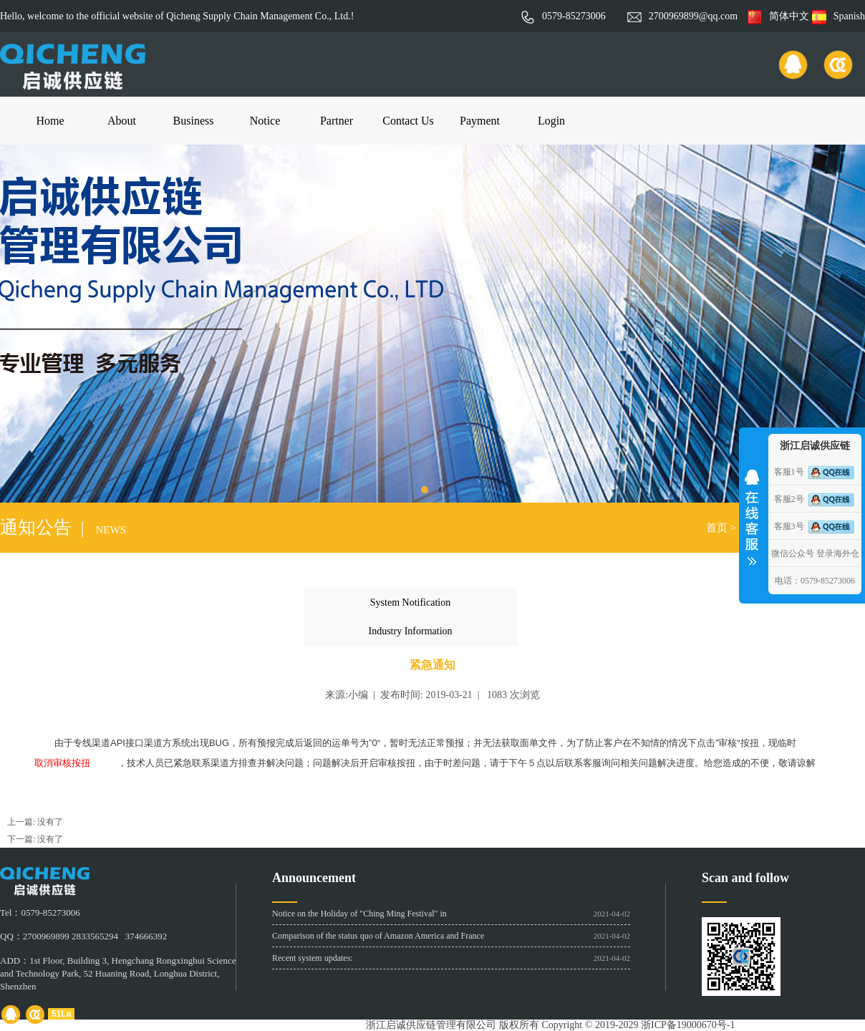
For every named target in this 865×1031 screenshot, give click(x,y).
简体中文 (778, 16)
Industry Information (410, 631)
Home (50, 121)
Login (551, 121)
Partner (336, 121)
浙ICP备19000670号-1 (688, 1025)
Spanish (838, 16)
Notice (265, 121)
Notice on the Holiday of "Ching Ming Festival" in (359, 914)
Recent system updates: (312, 958)
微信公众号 (792, 553)
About (121, 121)
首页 (717, 527)
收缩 (752, 512)
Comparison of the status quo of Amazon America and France (378, 936)
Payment (480, 121)
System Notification (410, 602)
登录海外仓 (837, 553)
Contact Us (408, 121)
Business (193, 121)
